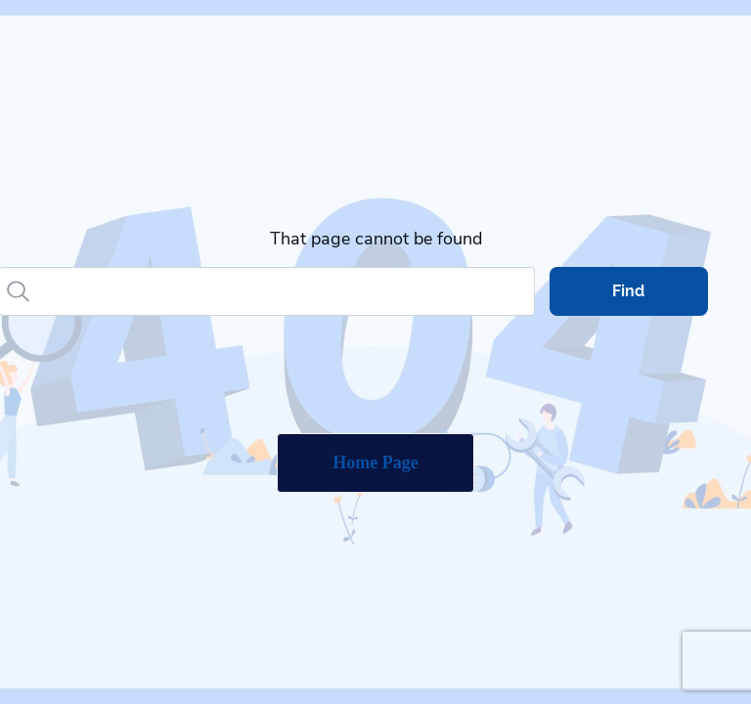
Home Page (375, 462)
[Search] (284, 291)
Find (628, 291)
